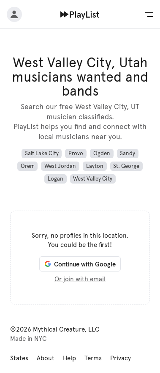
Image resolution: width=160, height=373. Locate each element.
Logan (55, 179)
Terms (93, 358)
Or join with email (80, 279)
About (45, 358)
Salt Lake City (42, 153)
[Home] (80, 14)
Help (69, 358)
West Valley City (92, 179)
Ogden (101, 153)
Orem (28, 166)
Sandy (127, 153)
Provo (75, 153)
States (19, 358)
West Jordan (60, 166)
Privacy (120, 358)
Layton (94, 166)
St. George (126, 166)
